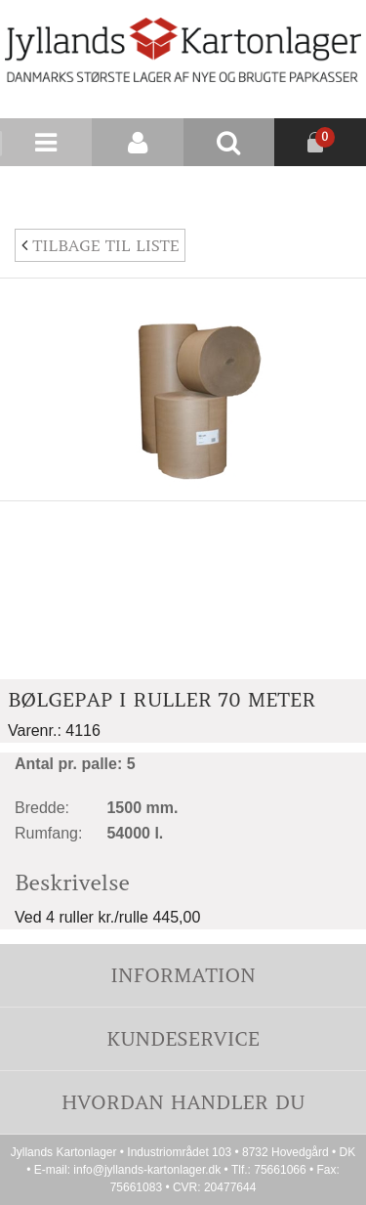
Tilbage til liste (100, 245)
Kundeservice (183, 1038)
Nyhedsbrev (319, 189)
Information (182, 975)
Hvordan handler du (183, 1102)
